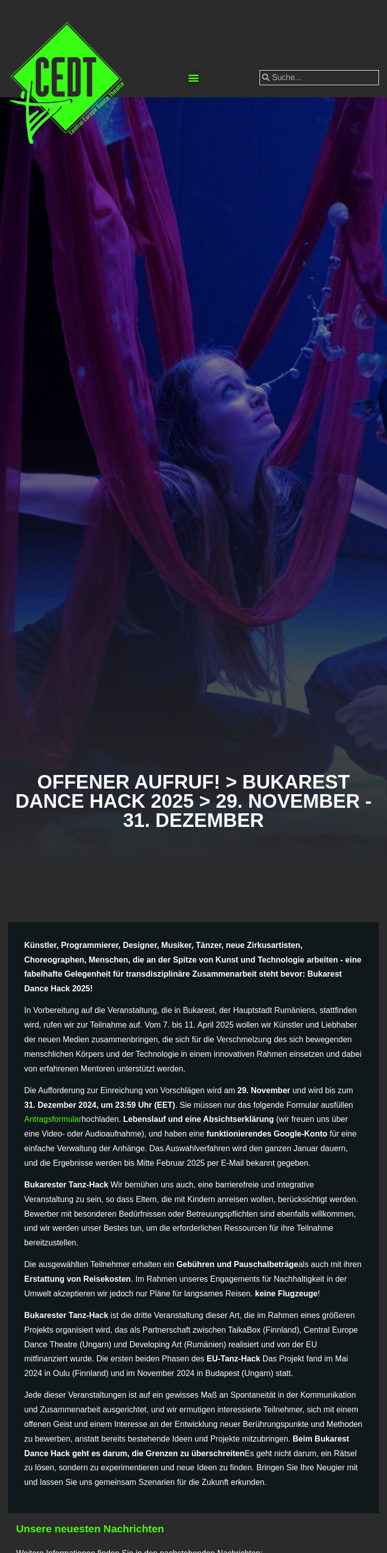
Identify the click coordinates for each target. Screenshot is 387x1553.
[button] (193, 78)
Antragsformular (53, 1119)
